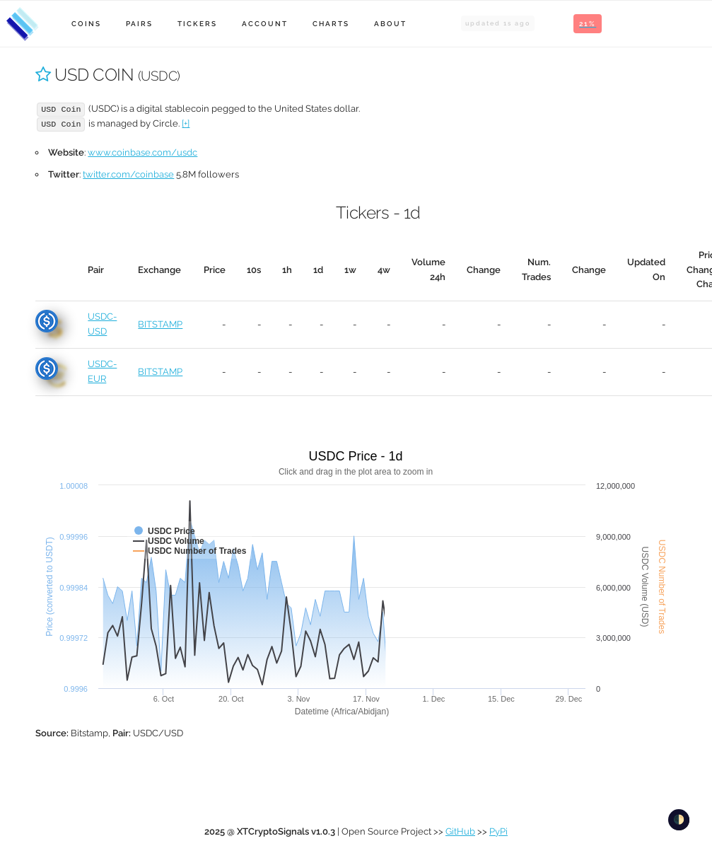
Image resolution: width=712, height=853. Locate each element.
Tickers (197, 24)
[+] (185, 123)
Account (265, 24)
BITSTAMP (160, 324)
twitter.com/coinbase (128, 174)
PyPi (498, 831)
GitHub (460, 831)
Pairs (139, 24)
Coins (86, 24)
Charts (331, 24)
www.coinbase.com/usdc (142, 152)
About (390, 24)
